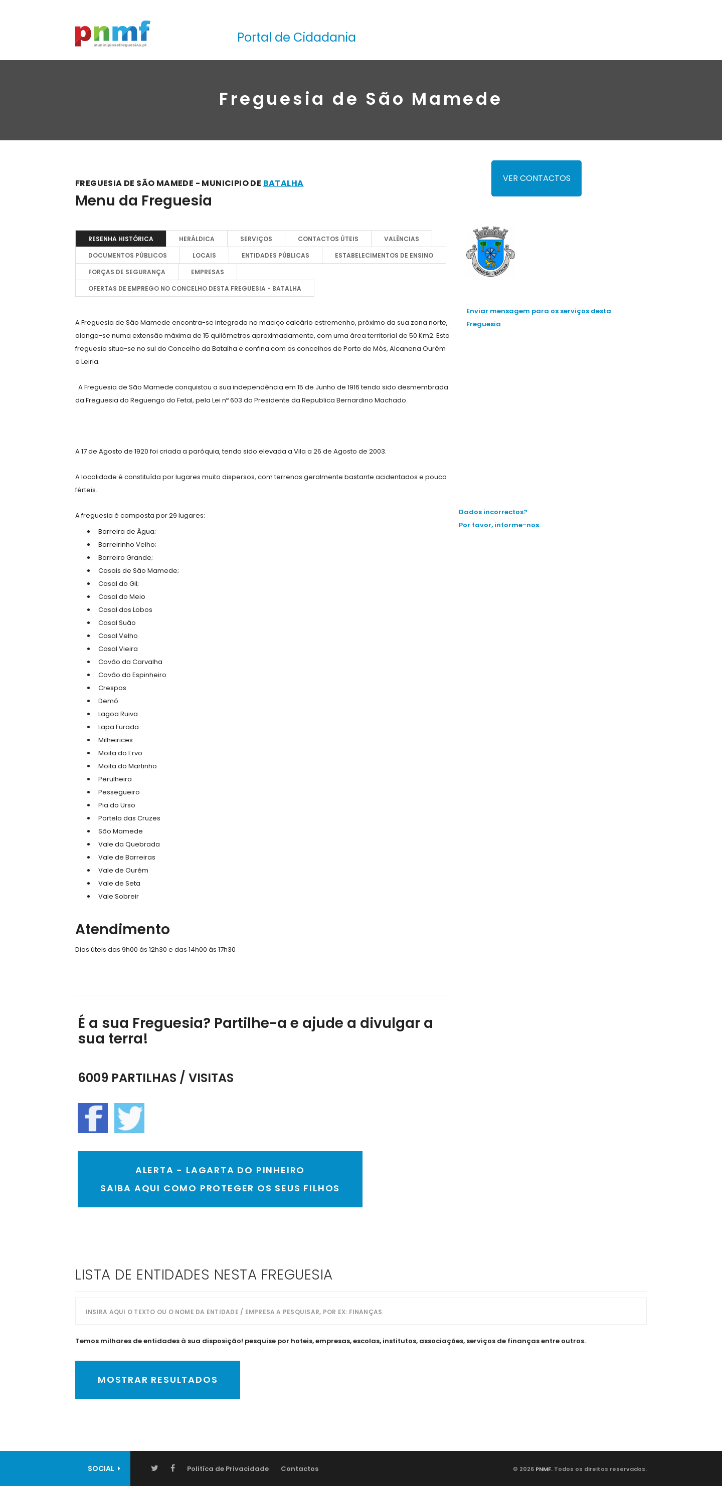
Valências (401, 239)
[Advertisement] (556, 408)
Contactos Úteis (328, 239)
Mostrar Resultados (158, 1379)
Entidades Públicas (275, 255)
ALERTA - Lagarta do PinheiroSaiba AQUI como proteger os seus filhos (220, 1179)
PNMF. (543, 1469)
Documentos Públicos (127, 255)
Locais (204, 255)
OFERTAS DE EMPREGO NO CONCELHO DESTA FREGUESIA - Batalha (194, 288)
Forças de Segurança (126, 272)
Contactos (299, 1468)
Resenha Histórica (120, 239)
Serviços (256, 239)
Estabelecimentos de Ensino (384, 255)
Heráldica (197, 239)
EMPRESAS (207, 272)
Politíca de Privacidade (228, 1468)
